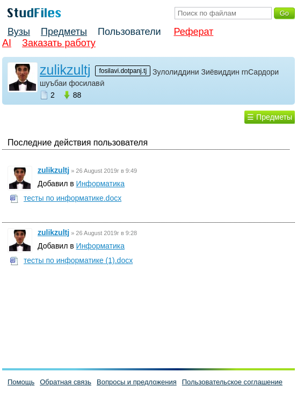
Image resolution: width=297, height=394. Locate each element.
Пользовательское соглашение (232, 382)
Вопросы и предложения (137, 382)
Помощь (21, 382)
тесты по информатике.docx (72, 198)
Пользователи (129, 31)
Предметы (64, 31)
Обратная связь (65, 382)
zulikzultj (65, 69)
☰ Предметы (269, 117)
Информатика (100, 183)
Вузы (19, 31)
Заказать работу (59, 43)
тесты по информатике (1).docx (78, 260)
